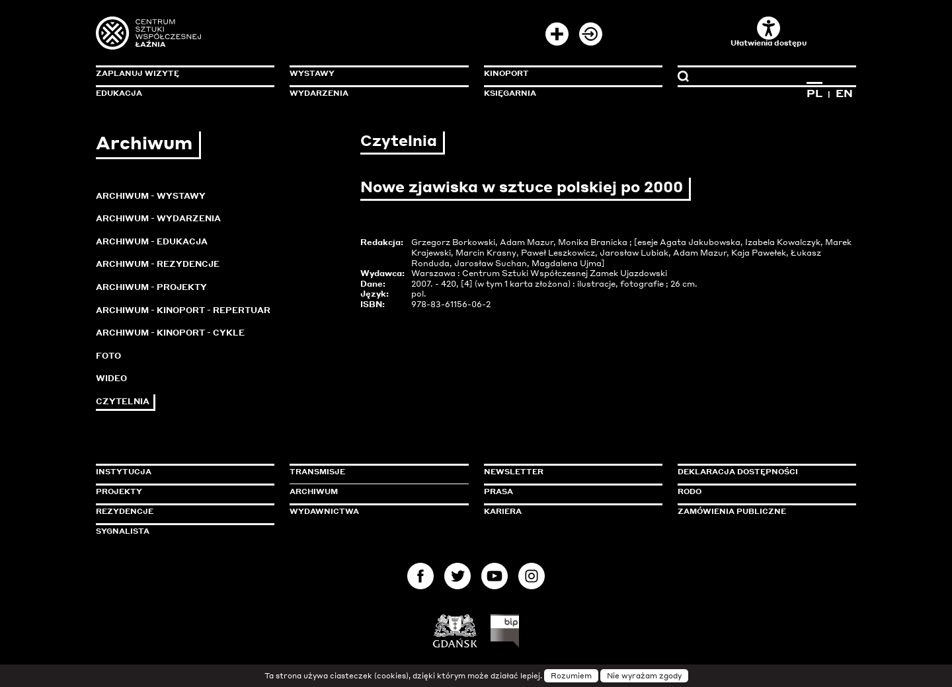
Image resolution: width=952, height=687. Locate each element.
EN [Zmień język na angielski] (844, 93)
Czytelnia (122, 401)
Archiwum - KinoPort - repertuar (183, 310)
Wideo (111, 378)
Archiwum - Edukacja (152, 241)
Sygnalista (122, 531)
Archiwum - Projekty (151, 287)
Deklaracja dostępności (738, 471)
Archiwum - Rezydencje (157, 264)
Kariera (503, 511)
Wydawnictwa (324, 511)
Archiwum (314, 491)
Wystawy (312, 73)
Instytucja (123, 471)
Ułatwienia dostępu (769, 32)
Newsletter (513, 471)
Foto (108, 356)
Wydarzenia (319, 93)
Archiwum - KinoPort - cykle (170, 333)
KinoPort (506, 73)
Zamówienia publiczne (762, 511)
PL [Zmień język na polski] (814, 93)
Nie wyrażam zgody (644, 675)
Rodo (689, 491)
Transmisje (373, 471)
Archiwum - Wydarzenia (158, 218)
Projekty (119, 491)
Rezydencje (124, 511)
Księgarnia (510, 93)
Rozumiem (571, 675)
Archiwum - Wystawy (151, 196)
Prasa (498, 491)
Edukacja (119, 93)
